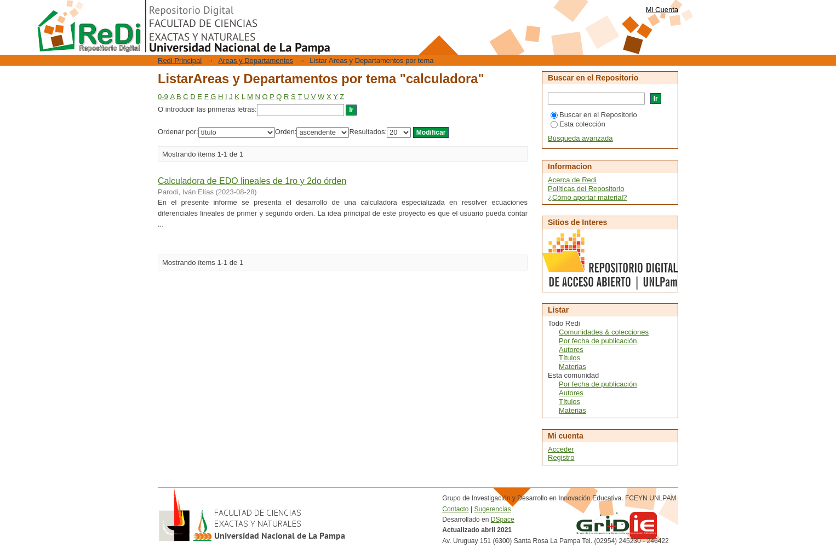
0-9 (163, 97)
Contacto (455, 509)
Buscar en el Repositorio (594, 115)
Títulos (569, 358)
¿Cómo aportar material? (587, 197)
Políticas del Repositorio (586, 188)
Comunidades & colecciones (604, 332)
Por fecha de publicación (598, 341)
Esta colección (578, 124)
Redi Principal (180, 60)
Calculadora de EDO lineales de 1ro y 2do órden (252, 181)
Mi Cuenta (662, 9)
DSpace (502, 519)
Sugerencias (492, 509)
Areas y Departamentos (255, 60)
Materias (572, 366)
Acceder (561, 449)
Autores (571, 349)
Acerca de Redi (572, 180)
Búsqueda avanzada (580, 138)
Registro (561, 457)
